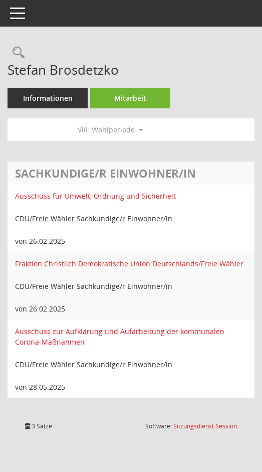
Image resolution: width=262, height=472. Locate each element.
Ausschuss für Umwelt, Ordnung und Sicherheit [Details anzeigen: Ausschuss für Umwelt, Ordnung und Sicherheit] (95, 196)
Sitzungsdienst (205, 426)
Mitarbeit (130, 98)
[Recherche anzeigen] (16, 53)
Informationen (48, 98)
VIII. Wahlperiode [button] (110, 129)
